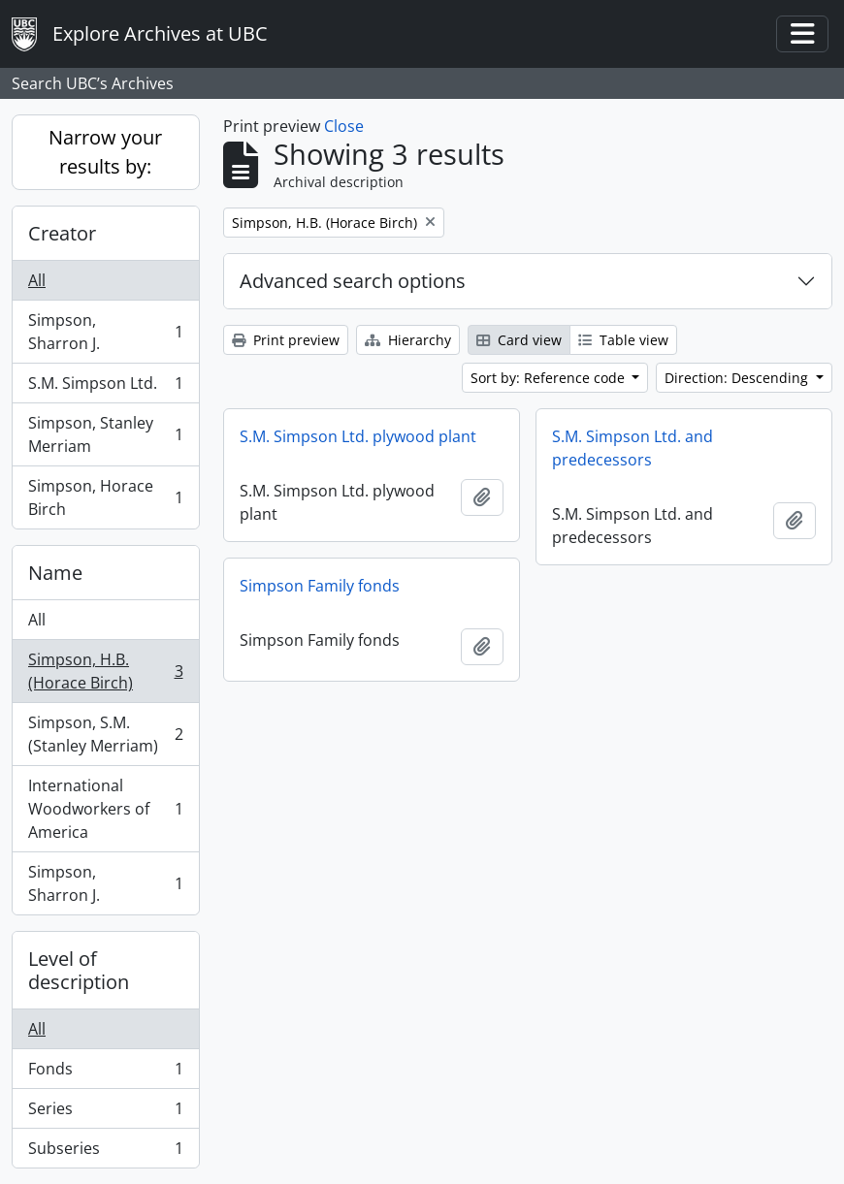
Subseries (105, 1152)
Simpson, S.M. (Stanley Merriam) (105, 734)
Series (105, 1113)
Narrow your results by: (105, 151)
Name (55, 573)
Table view (623, 340)
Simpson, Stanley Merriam (105, 434)
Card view (519, 340)
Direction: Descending (738, 377)
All (37, 280)
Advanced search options (353, 281)
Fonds (105, 1073)
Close (344, 126)
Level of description (78, 970)
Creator (62, 233)
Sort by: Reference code (550, 377)
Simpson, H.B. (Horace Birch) (105, 671)
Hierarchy (408, 340)
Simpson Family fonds (320, 585)
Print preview (286, 340)
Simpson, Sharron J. (105, 331)
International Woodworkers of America (105, 809)
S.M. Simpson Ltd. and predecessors (632, 448)
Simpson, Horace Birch (105, 497)
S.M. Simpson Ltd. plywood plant (358, 436)
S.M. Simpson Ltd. (105, 387)
